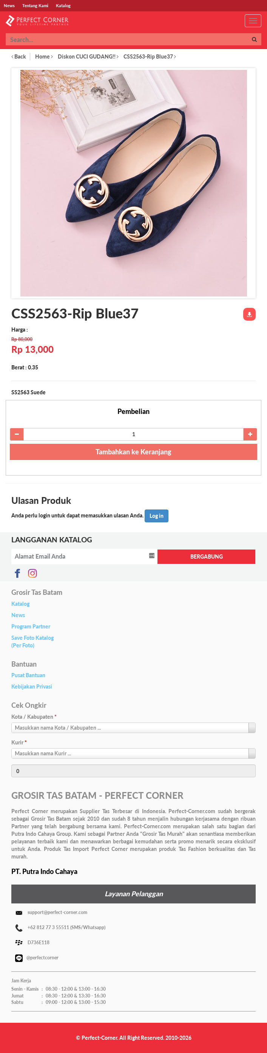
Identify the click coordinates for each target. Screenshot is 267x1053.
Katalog (20, 604)
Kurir (19, 742)
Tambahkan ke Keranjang (133, 452)
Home (44, 56)
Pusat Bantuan (28, 675)
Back (18, 56)
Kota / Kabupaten (34, 716)
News (18, 615)
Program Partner (30, 626)
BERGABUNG (206, 556)
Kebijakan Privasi (31, 686)
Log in (157, 516)
